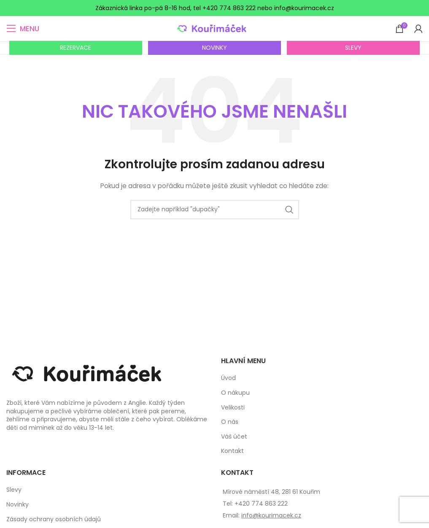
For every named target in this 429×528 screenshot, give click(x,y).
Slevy (14, 490)
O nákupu (235, 393)
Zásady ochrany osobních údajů (53, 519)
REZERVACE (75, 47)
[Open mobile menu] (22, 28)
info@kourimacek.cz (271, 515)
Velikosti (233, 408)
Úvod (228, 378)
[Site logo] (214, 28)
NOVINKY (214, 47)
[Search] (214, 209)
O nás (229, 422)
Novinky (17, 505)
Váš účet (234, 437)
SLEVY (353, 47)
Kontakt (232, 451)
